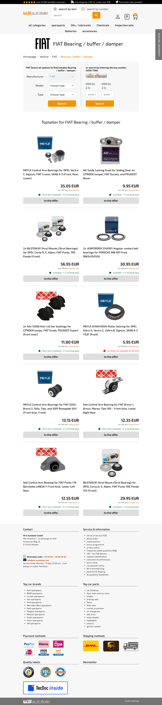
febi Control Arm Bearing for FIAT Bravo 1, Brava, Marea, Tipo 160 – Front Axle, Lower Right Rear (109, 408)
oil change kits (93, 611)
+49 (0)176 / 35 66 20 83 (54, 557)
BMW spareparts (34, 593)
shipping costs (73, 190)
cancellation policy (95, 565)
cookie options (93, 541)
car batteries (93, 590)
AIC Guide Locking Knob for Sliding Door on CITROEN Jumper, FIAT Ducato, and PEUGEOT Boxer (110, 174)
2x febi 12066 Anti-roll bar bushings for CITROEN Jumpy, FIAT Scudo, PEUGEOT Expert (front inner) (50, 330)
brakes (90, 596)
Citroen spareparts (35, 596)
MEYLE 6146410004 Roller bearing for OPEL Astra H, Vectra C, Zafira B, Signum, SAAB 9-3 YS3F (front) (110, 330)
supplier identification (97, 556)
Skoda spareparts (35, 617)
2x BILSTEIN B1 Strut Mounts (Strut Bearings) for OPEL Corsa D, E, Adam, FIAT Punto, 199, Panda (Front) (50, 252)
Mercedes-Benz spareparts (39, 605)
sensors (90, 623)
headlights (92, 620)
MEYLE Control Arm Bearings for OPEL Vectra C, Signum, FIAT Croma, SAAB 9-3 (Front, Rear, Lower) (51, 174)
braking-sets (92, 599)
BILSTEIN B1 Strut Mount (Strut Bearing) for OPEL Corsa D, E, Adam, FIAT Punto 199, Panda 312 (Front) (111, 486)
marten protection (95, 608)
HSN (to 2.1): (90, 85)
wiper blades (93, 617)
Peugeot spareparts (36, 611)
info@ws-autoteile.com (38, 560)
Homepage (29, 56)
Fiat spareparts (34, 599)
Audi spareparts (34, 590)
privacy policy (93, 547)
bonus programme (95, 544)
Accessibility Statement (97, 574)
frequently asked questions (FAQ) (102, 550)
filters (89, 602)
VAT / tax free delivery (97, 553)
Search (62, 103)
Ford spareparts (34, 602)
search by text (67, 9)
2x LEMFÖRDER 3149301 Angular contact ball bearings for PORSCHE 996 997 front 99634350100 (110, 252)
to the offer (51, 200)
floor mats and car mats (98, 593)
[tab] (65, 9)
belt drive (91, 614)
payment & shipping (96, 571)
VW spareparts (33, 623)
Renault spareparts (36, 614)
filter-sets (91, 605)
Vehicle (44, 56)
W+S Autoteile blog (95, 568)
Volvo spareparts (35, 620)
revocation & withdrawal (98, 559)
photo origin (92, 538)
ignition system (94, 626)
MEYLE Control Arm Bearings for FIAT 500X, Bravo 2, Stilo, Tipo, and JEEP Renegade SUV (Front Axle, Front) (50, 408)
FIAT (54, 56)
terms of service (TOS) (97, 535)
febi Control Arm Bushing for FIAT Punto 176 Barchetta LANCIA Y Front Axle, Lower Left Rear (49, 486)
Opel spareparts (34, 608)
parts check (92, 562)
